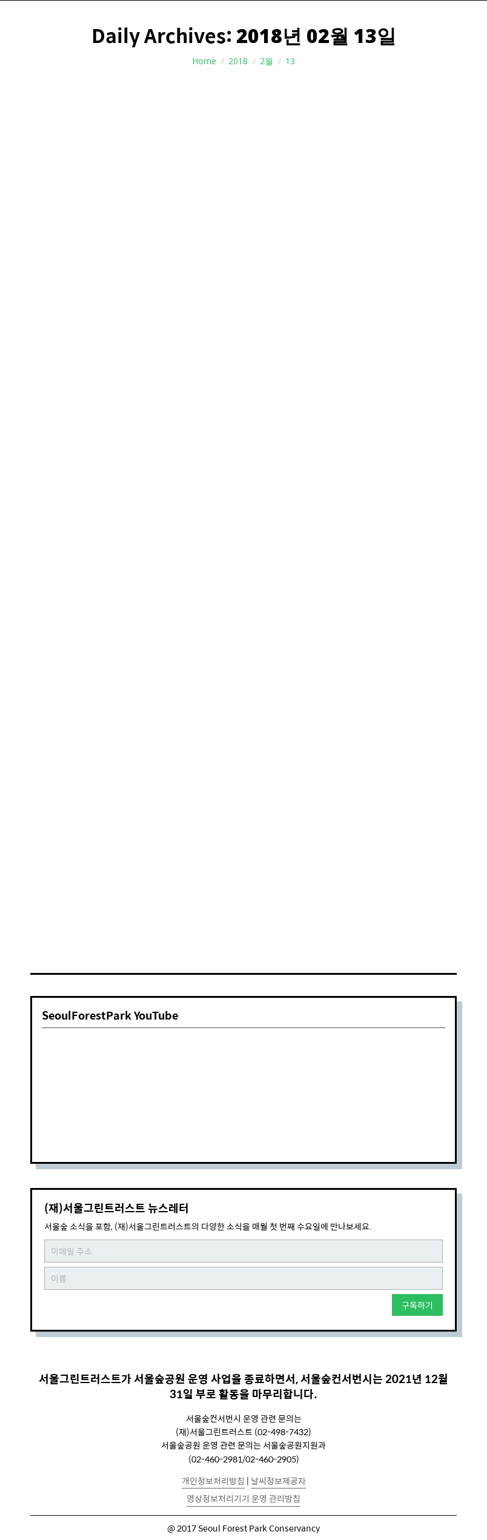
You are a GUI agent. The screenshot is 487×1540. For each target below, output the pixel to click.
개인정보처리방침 (213, 1480)
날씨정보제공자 (278, 1480)
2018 (238, 61)
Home (204, 61)
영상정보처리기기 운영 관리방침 (243, 1498)
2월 (266, 61)
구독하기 (417, 1305)
